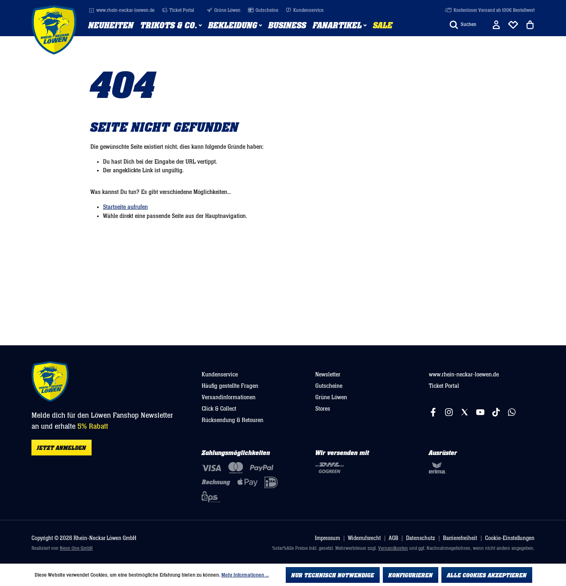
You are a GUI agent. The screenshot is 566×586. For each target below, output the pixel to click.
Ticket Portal (178, 10)
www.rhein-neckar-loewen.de (121, 10)
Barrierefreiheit (460, 538)
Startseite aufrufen (125, 207)
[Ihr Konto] (496, 24)
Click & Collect (219, 408)
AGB (393, 538)
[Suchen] (463, 24)
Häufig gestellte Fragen (230, 386)
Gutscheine (263, 10)
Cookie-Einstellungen (510, 538)
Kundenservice (304, 10)
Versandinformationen (228, 397)
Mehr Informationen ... (245, 575)
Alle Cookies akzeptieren (487, 575)
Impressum (327, 538)
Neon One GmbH (76, 548)
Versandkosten (393, 548)
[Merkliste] (513, 24)
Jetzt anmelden (61, 448)
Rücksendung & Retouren (232, 420)
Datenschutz (420, 538)
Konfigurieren (410, 575)
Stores (322, 408)
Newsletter (327, 374)
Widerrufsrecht (364, 538)
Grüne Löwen (224, 10)
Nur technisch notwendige (332, 575)
